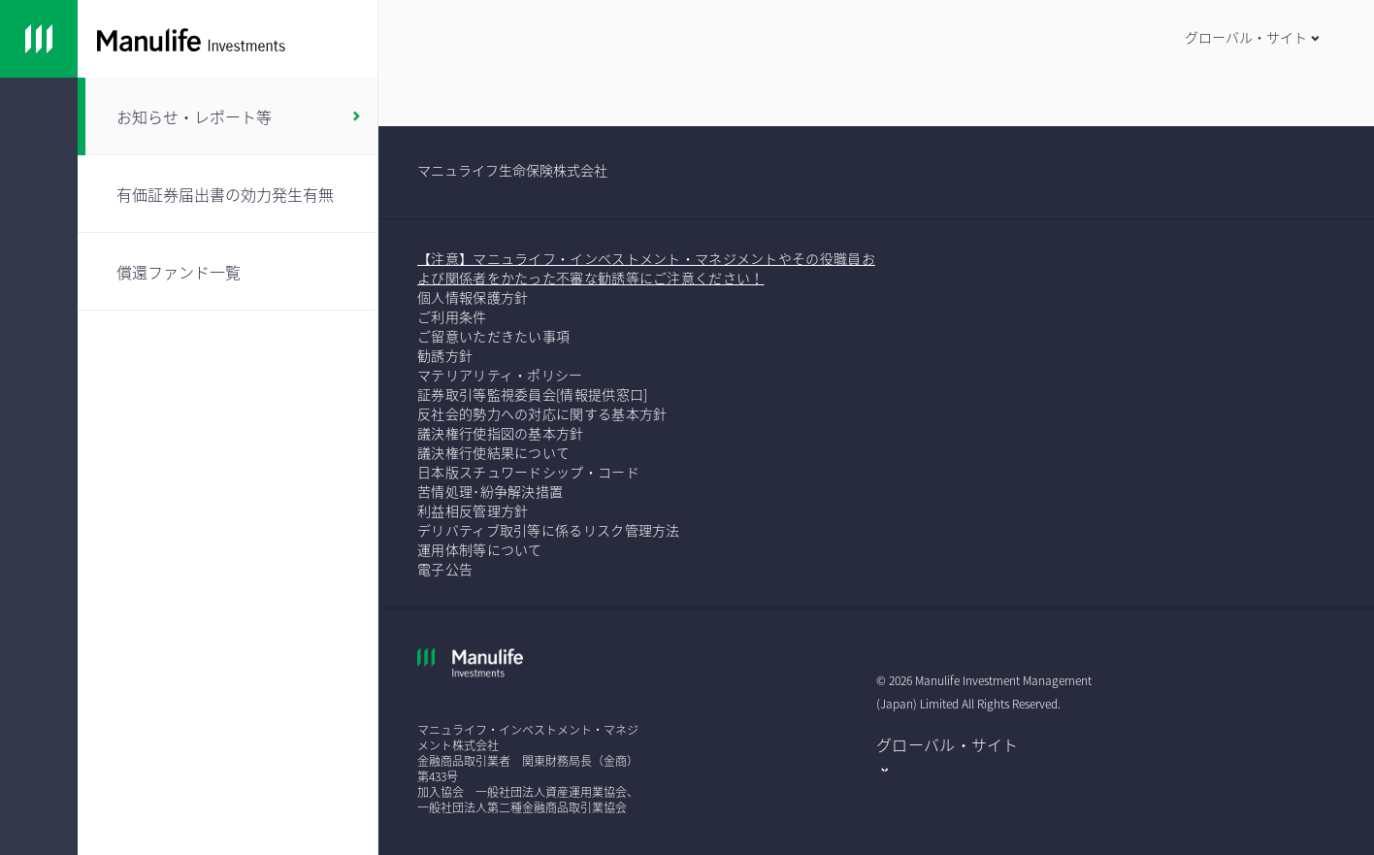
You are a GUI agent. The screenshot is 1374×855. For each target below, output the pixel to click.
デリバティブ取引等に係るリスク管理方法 (548, 530)
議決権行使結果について (493, 452)
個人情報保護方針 (472, 297)
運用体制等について (479, 549)
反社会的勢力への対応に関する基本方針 (542, 413)
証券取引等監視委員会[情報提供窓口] (532, 394)
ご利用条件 (452, 316)
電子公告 (445, 568)
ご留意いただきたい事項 (495, 335)
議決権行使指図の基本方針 (502, 433)
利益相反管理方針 (472, 510)
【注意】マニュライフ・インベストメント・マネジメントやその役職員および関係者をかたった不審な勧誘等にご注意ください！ (646, 267)
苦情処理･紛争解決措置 (490, 491)
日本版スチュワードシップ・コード (528, 471)
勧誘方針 (445, 355)
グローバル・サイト (947, 744)
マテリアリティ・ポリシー (500, 374)
